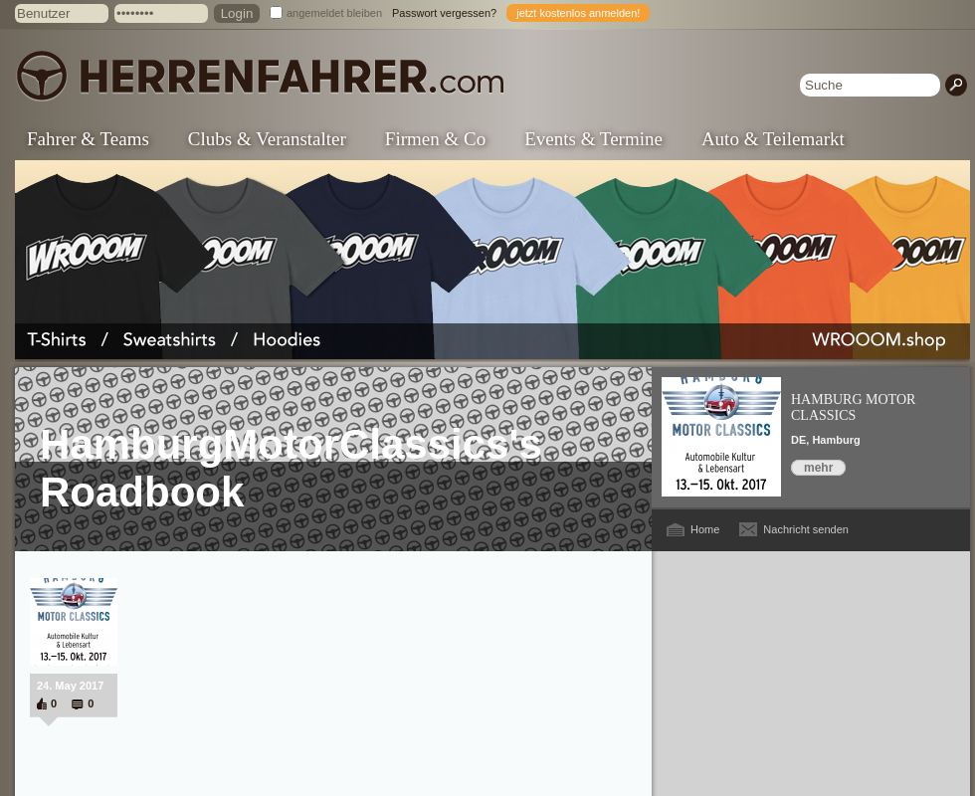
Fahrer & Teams (88, 138)
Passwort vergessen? (444, 13)
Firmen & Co (435, 138)
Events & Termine (593, 138)
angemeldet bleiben (334, 13)
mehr (818, 468)
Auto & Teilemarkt (773, 138)
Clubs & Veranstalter (267, 138)
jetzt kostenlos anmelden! (578, 13)
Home (704, 529)
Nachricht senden (806, 529)
